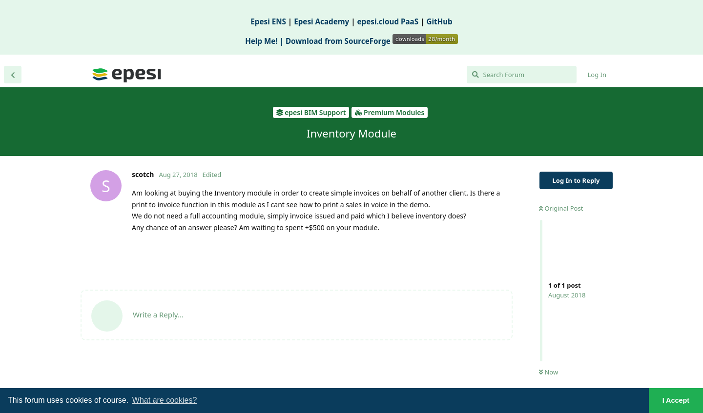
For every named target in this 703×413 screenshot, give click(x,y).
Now (548, 372)
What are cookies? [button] (164, 400)
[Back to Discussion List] (12, 74)
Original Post (561, 208)
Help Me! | (265, 41)
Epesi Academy (321, 21)
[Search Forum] (522, 74)
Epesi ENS (268, 21)
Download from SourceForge (372, 41)
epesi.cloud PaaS (388, 21)
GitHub (439, 21)
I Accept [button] (675, 400)
